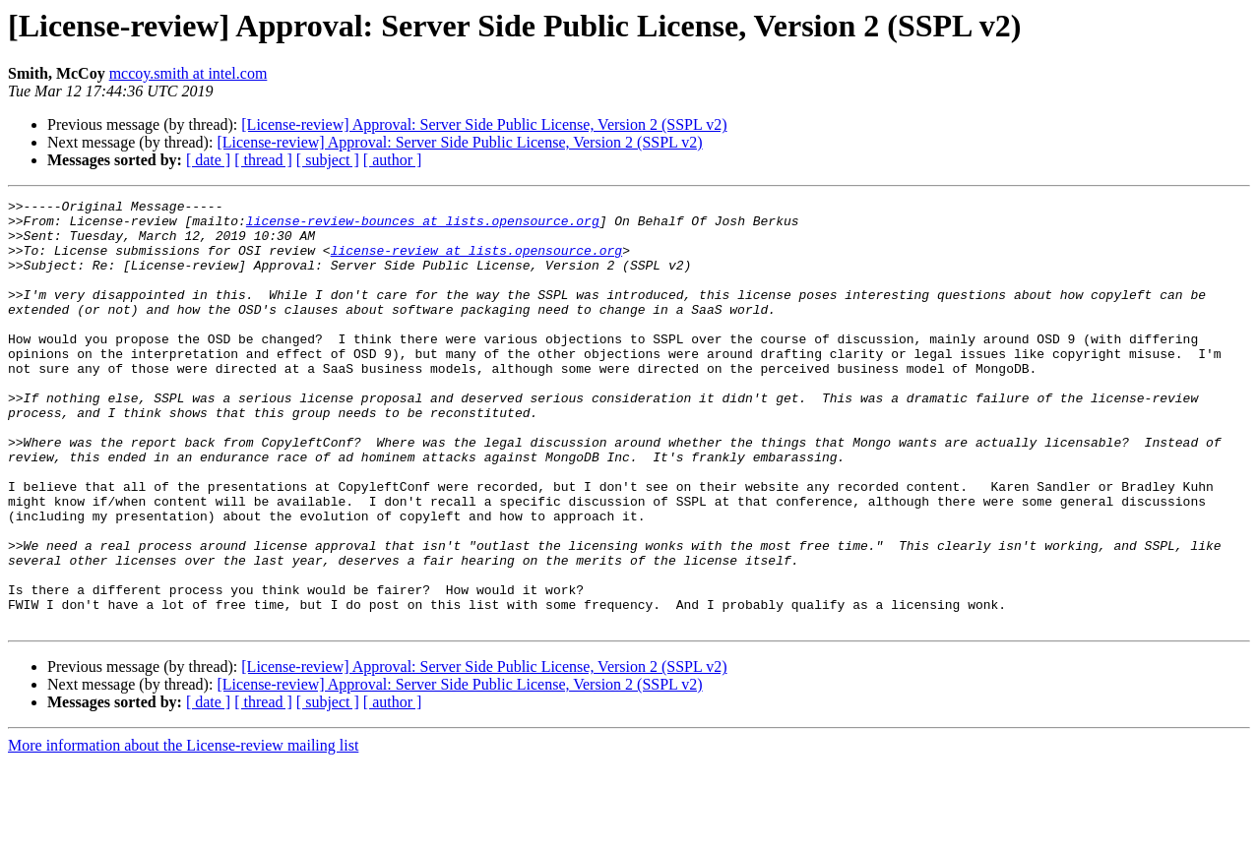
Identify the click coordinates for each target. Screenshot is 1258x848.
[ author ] (392, 159)
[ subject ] (327, 159)
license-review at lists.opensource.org (476, 262)
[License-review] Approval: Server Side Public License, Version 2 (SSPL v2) (483, 124)
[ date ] (208, 159)
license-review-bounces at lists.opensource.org (422, 226)
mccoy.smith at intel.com (188, 73)
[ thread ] (263, 159)
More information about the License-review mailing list (183, 830)
